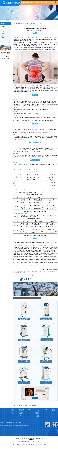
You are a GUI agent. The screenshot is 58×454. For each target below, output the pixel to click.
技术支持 (41, 2)
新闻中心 (46, 2)
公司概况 (27, 2)
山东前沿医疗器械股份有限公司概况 (18, 297)
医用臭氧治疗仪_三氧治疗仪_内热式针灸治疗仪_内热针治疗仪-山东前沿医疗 (33, 25)
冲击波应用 (7, 20)
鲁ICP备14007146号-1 (25, 440)
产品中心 (31, 2)
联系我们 (51, 2)
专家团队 (36, 2)
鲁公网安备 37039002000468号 (41, 440)
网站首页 (22, 2)
